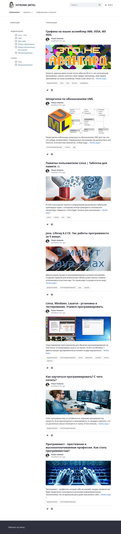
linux (49, 217)
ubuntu (49, 361)
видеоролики (52, 83)
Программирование (25, 53)
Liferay (22, 527)
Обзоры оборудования (26, 44)
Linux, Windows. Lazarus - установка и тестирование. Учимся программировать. (75, 304)
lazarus (98, 358)
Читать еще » (101, 78)
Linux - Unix (22, 35)
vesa (61, 83)
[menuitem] (14, 12)
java (79, 288)
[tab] (25, 31)
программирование (54, 147)
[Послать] (99, 5)
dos (67, 83)
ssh (63, 217)
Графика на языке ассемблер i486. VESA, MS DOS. (76, 33)
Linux (20, 62)
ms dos (74, 83)
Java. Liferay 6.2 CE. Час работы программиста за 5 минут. (77, 234)
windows (88, 358)
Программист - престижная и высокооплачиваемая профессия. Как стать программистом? (76, 447)
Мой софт (22, 41)
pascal (106, 358)
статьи (67, 147)
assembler (84, 83)
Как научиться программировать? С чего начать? (74, 378)
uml (74, 147)
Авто (20, 38)
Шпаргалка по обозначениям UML (69, 99)
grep (69, 217)
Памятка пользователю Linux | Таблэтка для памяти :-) (76, 164)
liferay (86, 288)
